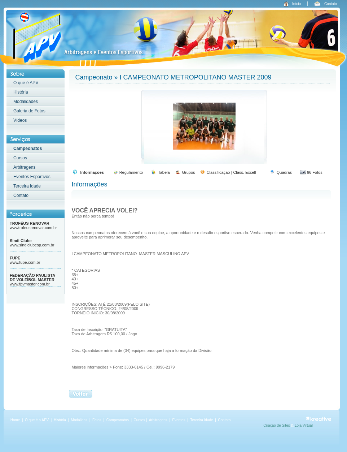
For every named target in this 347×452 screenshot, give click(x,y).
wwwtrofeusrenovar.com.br (33, 227)
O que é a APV (37, 420)
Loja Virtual (304, 425)
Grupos (188, 172)
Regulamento (131, 172)
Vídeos (20, 120)
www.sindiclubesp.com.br (32, 245)
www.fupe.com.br (25, 262)
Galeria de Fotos (29, 110)
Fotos (97, 420)
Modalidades (25, 101)
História (20, 92)
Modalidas (79, 420)
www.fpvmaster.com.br (30, 284)
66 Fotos (314, 172)
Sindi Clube (21, 240)
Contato (330, 4)
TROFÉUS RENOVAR (29, 223)
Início (296, 4)
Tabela (164, 172)
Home (15, 420)
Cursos (20, 157)
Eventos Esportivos (31, 176)
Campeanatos (118, 420)
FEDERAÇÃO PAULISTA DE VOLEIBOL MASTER (32, 277)
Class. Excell (244, 172)
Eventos (178, 420)
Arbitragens (24, 167)
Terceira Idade (27, 186)
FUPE (15, 258)
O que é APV (25, 82)
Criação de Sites (277, 425)
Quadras (284, 172)
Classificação (218, 172)
